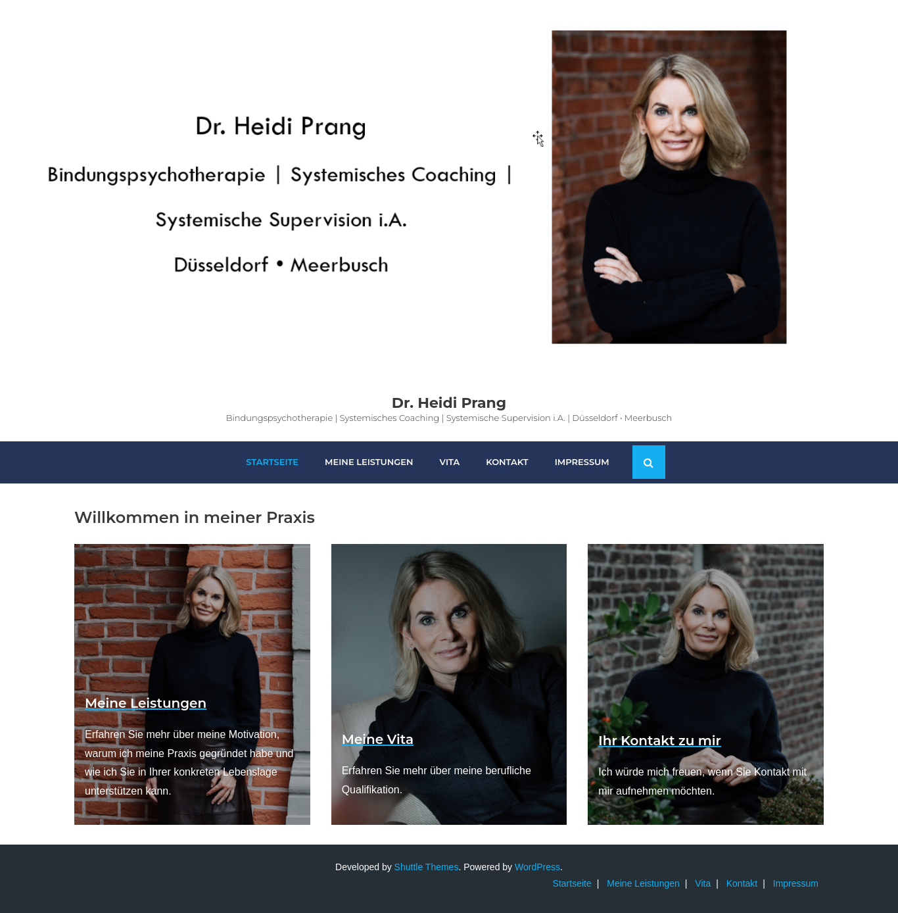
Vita (703, 883)
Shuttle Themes (426, 867)
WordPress (537, 867)
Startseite (572, 883)
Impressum (795, 883)
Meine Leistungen (643, 883)
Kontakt (741, 883)
